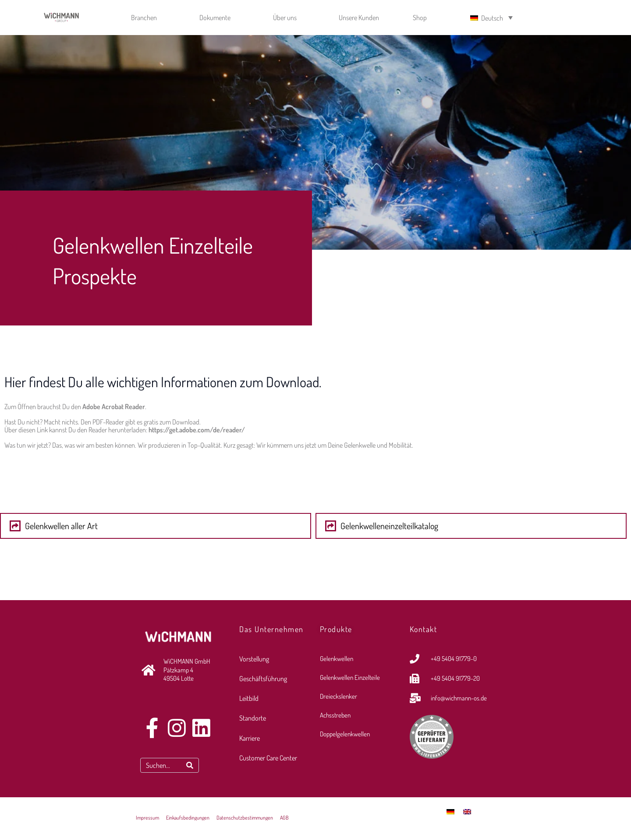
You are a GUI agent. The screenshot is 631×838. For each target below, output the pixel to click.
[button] (155, 526)
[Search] (190, 766)
